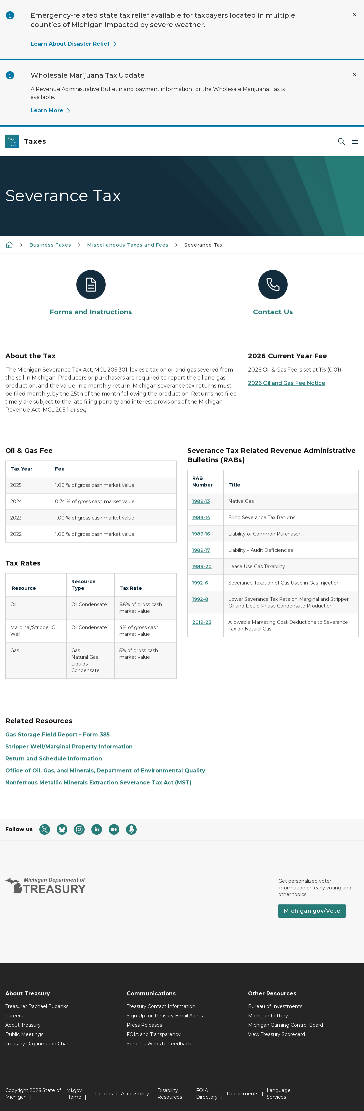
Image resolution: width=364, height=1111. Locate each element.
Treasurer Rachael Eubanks (36, 1006)
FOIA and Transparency (154, 1034)
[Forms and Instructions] (91, 293)
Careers (14, 1016)
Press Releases (144, 1025)
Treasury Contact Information (161, 1006)
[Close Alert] (354, 14)
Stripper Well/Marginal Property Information (69, 746)
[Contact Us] (273, 293)
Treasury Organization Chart (37, 1044)
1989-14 (201, 518)
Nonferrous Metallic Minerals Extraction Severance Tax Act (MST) (98, 782)
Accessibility (135, 1094)
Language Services (279, 1093)
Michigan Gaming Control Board (285, 1025)
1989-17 (201, 550)
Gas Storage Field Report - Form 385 (57, 734)
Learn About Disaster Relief (74, 44)
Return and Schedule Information (53, 758)
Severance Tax (203, 245)
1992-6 (200, 583)
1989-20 (202, 566)
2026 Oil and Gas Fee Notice (286, 383)
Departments (242, 1094)
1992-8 (200, 599)
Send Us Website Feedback (159, 1044)
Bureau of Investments (275, 1006)
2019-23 (201, 622)
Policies (104, 1094)
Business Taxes (50, 245)
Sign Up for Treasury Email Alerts (165, 1016)
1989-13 (201, 501)
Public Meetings (24, 1034)
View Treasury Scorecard (276, 1034)
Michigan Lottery (268, 1016)
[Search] (341, 141)
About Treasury (23, 1025)
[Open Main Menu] (355, 141)
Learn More (51, 110)
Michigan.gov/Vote (312, 911)
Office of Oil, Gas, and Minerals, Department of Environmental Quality (105, 770)
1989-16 (201, 534)
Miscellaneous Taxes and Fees (127, 245)
